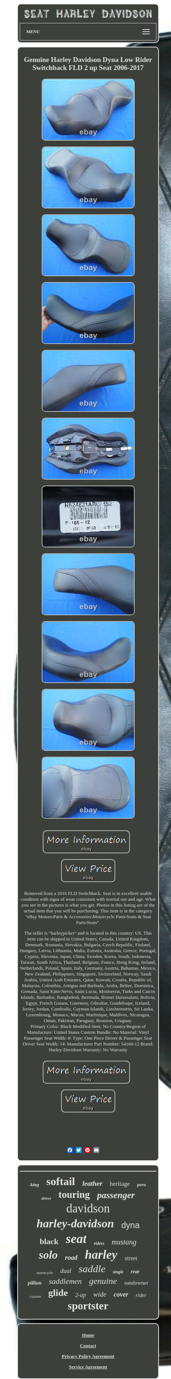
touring (74, 1194)
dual (65, 1270)
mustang (124, 1242)
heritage (120, 1183)
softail (61, 1181)
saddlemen (65, 1281)
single (118, 1271)
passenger (116, 1195)
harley (101, 1254)
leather (92, 1183)
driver (46, 1198)
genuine (103, 1281)
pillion (34, 1283)
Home (88, 1335)
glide (58, 1293)
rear (135, 1271)
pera (141, 1184)
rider (140, 1295)
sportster (88, 1306)
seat (76, 1239)
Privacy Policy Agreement (88, 1356)
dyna (130, 1225)
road (71, 1257)
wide (100, 1294)
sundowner (136, 1283)
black (49, 1241)
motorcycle (45, 1273)
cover (121, 1294)
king (34, 1184)
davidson (88, 1208)
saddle (92, 1268)
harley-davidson (75, 1223)
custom (35, 1296)
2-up (80, 1295)
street (130, 1258)
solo (48, 1254)
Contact (88, 1345)
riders (99, 1243)
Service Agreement (88, 1367)
